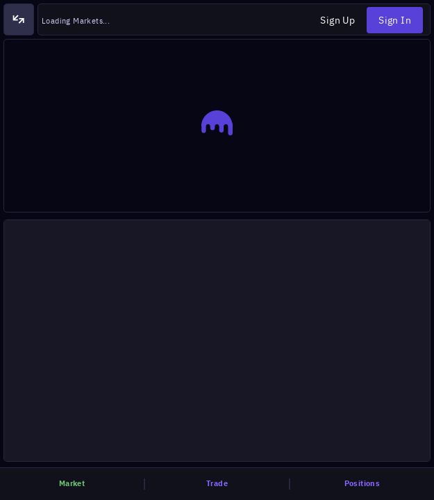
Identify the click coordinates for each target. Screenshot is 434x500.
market (72, 483)
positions (362, 483)
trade (217, 483)
